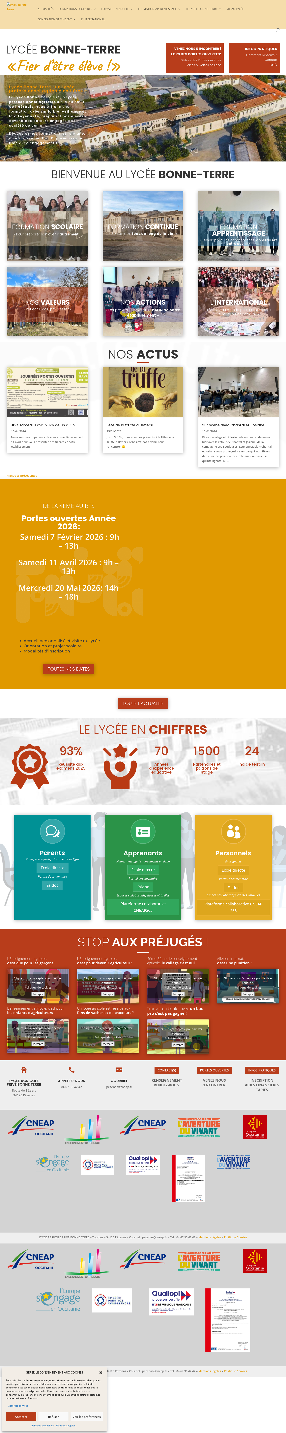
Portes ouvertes (214, 1070)
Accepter (21, 1417)
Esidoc (52, 885)
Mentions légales (209, 1237)
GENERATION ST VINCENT (55, 19)
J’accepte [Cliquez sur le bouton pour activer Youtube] (38, 994)
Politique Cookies (235, 1237)
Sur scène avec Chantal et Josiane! (234, 425)
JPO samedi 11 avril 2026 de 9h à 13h (43, 425)
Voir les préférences (87, 1417)
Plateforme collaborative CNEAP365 (143, 907)
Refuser (53, 1417)
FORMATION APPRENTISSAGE (157, 9)
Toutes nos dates (69, 669)
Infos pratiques (262, 1070)
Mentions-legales (65, 1425)
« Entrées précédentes (22, 475)
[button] (101, 1373)
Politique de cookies (42, 1425)
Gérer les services (18, 1405)
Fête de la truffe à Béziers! (130, 425)
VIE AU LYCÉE (235, 9)
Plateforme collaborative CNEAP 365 (234, 907)
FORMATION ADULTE (115, 9)
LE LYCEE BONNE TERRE (201, 9)
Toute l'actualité (143, 703)
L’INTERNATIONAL (93, 19)
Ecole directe (52, 867)
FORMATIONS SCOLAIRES (75, 9)
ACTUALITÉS (46, 9)
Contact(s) (167, 1070)
